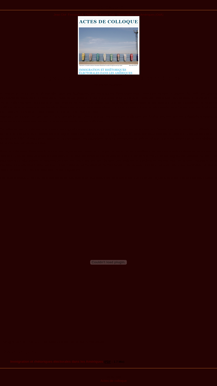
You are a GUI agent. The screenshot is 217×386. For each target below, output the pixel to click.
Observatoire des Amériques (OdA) (140, 14)
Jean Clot (60, 14)
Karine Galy (107, 14)
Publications (108, 7)
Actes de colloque (113, 381)
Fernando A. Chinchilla (83, 14)
